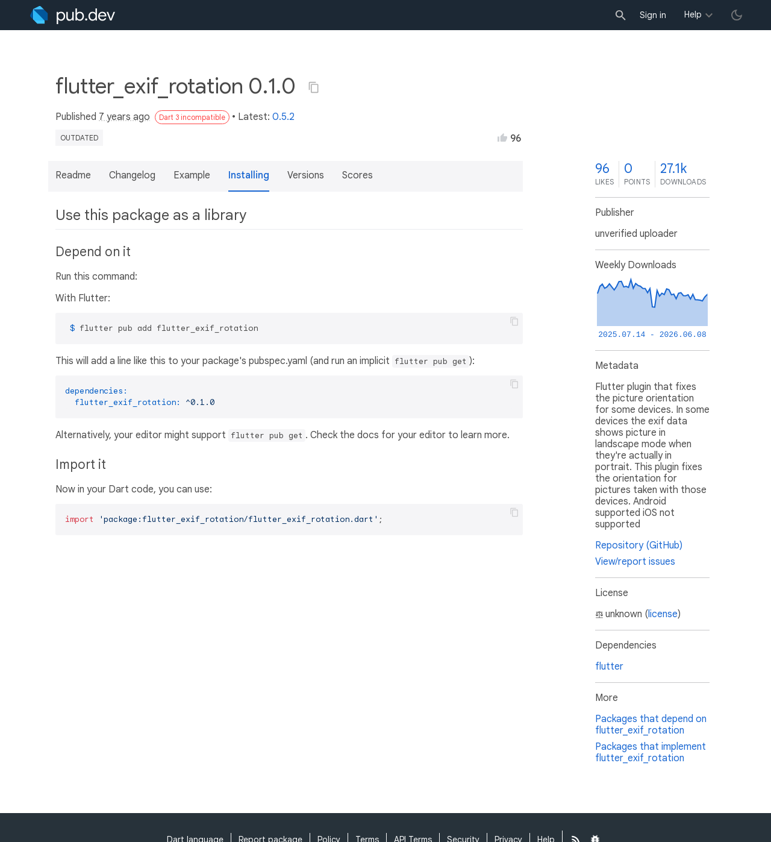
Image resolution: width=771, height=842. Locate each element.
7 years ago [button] (124, 117)
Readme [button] (73, 175)
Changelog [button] (132, 175)
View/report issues (635, 562)
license (663, 614)
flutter (609, 667)
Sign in (653, 15)
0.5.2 (283, 117)
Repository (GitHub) (638, 545)
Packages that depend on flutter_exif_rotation (651, 725)
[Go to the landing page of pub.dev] (72, 15)
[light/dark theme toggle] (736, 15)
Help (693, 14)
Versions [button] (305, 175)
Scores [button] (357, 175)
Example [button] (191, 175)
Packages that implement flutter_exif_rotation (650, 752)
